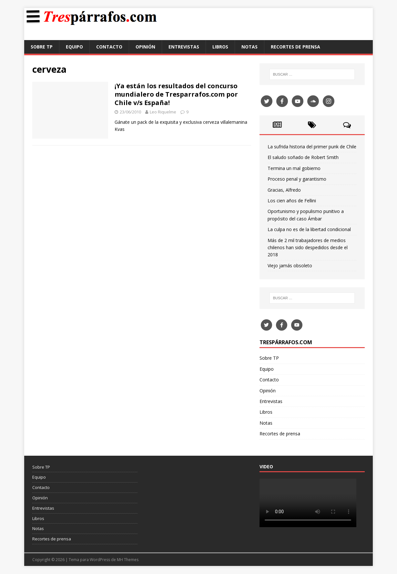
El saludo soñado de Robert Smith (303, 157)
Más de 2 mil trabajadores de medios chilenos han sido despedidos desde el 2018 (308, 247)
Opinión (145, 47)
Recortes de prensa (295, 47)
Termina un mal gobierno (294, 168)
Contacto (109, 47)
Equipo (74, 47)
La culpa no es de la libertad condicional (309, 229)
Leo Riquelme (163, 112)
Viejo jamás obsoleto (290, 265)
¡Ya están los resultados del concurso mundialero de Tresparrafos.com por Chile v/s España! (176, 94)
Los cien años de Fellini (292, 200)
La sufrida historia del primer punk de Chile (312, 147)
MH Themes (127, 559)
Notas (249, 47)
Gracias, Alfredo (284, 190)
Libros (220, 47)
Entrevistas (183, 47)
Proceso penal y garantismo (297, 179)
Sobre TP (42, 47)
